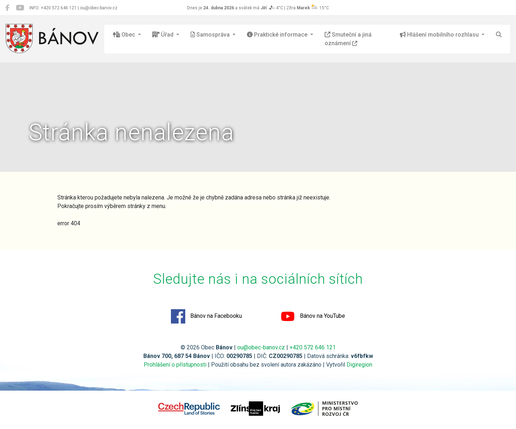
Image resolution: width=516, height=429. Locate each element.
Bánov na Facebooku (206, 316)
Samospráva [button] (211, 34)
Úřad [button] (163, 34)
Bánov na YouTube (313, 316)
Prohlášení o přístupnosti (175, 364)
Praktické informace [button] (278, 34)
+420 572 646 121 (313, 347)
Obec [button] (125, 34)
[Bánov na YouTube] (20, 8)
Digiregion (359, 364)
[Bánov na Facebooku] (7, 8)
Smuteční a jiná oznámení (348, 39)
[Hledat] (498, 35)
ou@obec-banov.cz (261, 347)
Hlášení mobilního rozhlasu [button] (440, 34)
